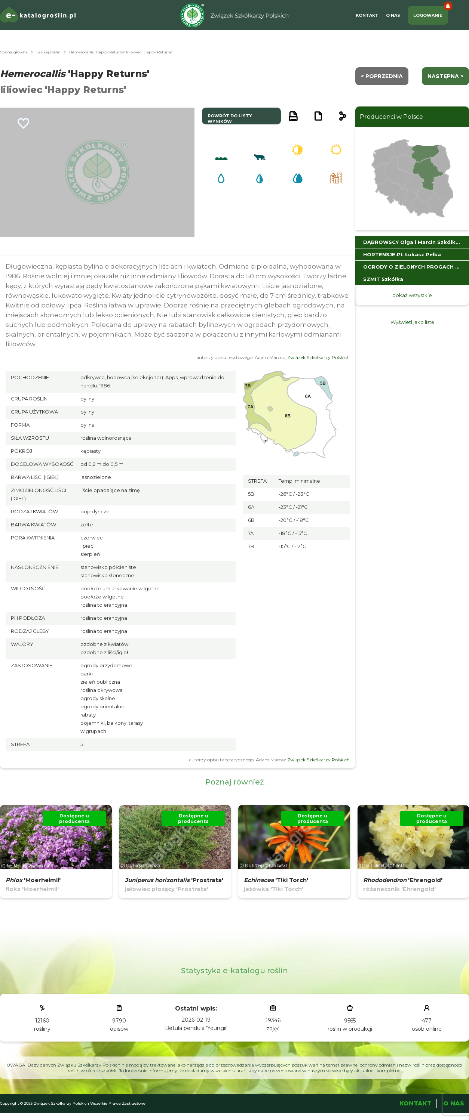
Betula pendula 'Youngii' (196, 1028)
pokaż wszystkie (412, 295)
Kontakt (367, 15)
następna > (445, 76)
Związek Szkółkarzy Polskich (318, 357)
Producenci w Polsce (391, 116)
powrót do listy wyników (230, 118)
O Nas (393, 15)
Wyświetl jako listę (412, 322)
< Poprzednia (382, 76)
